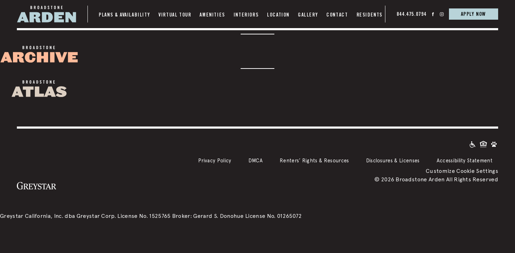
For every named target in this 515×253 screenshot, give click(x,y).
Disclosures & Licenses (393, 160)
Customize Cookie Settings (462, 171)
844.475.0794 (411, 14)
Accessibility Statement (465, 160)
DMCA (255, 160)
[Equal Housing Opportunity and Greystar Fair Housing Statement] (483, 144)
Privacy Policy (214, 160)
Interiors (246, 14)
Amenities (212, 14)
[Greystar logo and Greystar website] (36, 185)
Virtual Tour (174, 14)
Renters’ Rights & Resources (314, 160)
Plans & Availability (124, 14)
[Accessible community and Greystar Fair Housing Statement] (472, 144)
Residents (370, 14)
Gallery (308, 14)
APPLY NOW (473, 14)
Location (278, 14)
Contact (337, 14)
